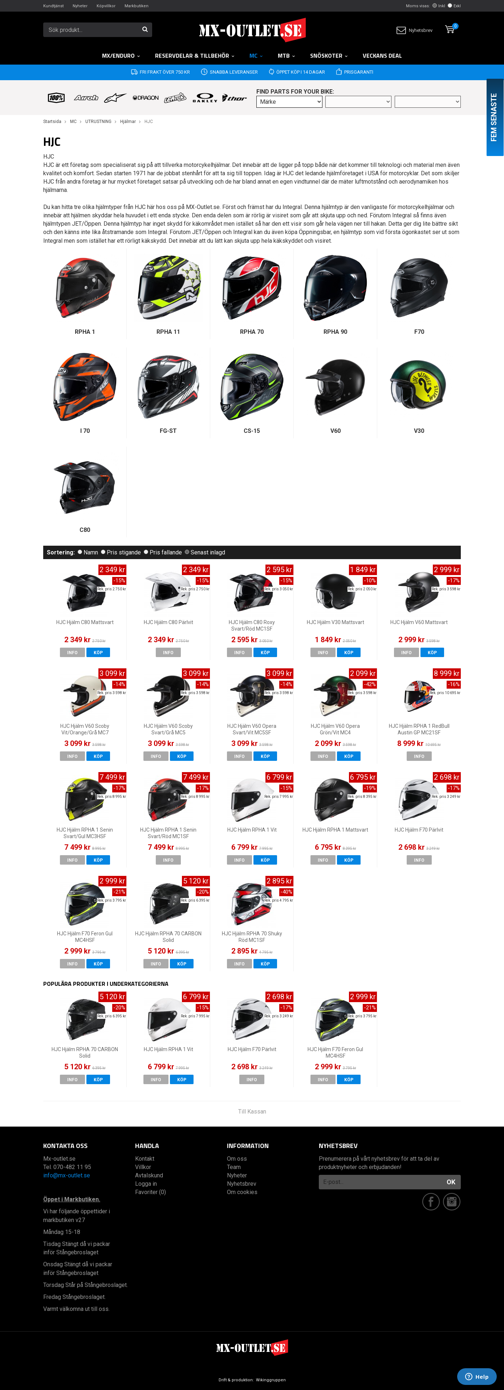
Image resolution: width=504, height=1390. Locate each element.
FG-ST (168, 430)
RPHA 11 (168, 331)
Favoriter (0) (150, 1192)
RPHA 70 (252, 331)
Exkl (454, 6)
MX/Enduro (121, 55)
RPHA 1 (85, 331)
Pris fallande (163, 552)
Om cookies (242, 1192)
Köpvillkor (106, 6)
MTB (287, 55)
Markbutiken (137, 6)
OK (451, 1182)
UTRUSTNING (98, 121)
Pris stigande (121, 552)
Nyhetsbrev (414, 30)
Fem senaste (493, 117)
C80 (85, 529)
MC (256, 55)
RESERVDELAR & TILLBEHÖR (195, 55)
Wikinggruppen (271, 1380)
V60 (335, 430)
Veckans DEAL (382, 55)
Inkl (438, 6)
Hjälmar (128, 121)
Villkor (143, 1167)
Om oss (237, 1158)
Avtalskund (149, 1175)
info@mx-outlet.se (66, 1175)
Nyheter (80, 6)
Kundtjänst (53, 6)
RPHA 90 (335, 331)
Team (234, 1167)
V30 (419, 430)
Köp (98, 652)
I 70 (85, 430)
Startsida (52, 121)
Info (72, 652)
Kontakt (144, 1158)
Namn (88, 552)
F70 (419, 331)
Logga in (146, 1183)
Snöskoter (329, 55)
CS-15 (252, 430)
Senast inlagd (205, 552)
